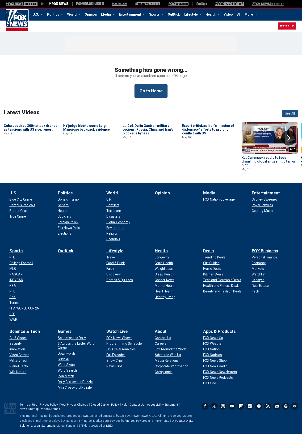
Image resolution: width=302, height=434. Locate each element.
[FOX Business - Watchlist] (258, 274)
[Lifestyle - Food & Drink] (115, 263)
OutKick (174, 14)
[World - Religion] (112, 233)
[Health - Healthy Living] (165, 297)
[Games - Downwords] (67, 353)
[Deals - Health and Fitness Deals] (221, 286)
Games (64, 331)
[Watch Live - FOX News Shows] (119, 338)
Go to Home (151, 90)
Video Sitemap (50, 409)
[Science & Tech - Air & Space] (18, 338)
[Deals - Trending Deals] (214, 257)
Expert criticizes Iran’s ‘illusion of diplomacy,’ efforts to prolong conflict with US (208, 161)
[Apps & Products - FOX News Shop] (215, 360)
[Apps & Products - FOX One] (209, 383)
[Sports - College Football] (21, 263)
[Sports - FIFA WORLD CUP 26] (24, 308)
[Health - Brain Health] (164, 263)
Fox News (17, 20)
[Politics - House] (62, 211)
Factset (130, 420)
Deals (208, 250)
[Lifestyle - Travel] (111, 257)
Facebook (205, 406)
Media (106, 14)
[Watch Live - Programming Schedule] (124, 343)
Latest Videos (22, 112)
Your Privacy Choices (74, 404)
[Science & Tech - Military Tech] (18, 360)
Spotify (285, 406)
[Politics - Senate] (63, 205)
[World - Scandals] (113, 239)
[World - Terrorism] (113, 211)
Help (124, 404)
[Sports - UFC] (12, 314)
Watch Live (117, 331)
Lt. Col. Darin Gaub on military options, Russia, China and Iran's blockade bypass (148, 161)
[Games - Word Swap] (66, 365)
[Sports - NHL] (12, 291)
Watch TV (287, 26)
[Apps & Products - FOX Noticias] (212, 355)
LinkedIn (249, 406)
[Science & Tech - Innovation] (17, 349)
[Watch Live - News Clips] (114, 366)
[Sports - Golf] (12, 297)
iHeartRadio (294, 406)
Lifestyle (191, 14)
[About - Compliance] (163, 372)
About (161, 331)
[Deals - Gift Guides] (211, 263)
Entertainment (130, 14)
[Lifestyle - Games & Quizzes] (119, 280)
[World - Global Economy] (118, 222)
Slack (258, 406)
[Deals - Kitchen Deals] (213, 274)
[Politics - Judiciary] (64, 216)
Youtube (231, 406)
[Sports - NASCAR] (16, 274)
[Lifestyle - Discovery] (113, 274)
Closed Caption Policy (105, 404)
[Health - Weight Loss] (164, 269)
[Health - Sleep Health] (164, 274)
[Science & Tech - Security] (15, 343)
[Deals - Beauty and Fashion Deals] (222, 291)
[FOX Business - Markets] (258, 269)
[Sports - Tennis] (14, 303)
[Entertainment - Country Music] (262, 211)
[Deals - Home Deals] (212, 269)
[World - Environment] (116, 228)
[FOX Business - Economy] (259, 263)
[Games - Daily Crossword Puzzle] (75, 382)
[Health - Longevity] (162, 257)
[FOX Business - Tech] (255, 291)
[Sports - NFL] (12, 257)
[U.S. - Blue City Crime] (20, 199)
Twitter (214, 406)
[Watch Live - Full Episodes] (116, 355)
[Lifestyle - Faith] (110, 269)
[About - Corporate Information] (171, 366)
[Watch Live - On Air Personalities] (121, 349)
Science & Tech (24, 331)
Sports (154, 14)
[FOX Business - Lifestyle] (258, 280)
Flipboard (240, 406)
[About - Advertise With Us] (168, 355)
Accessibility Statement (162, 404)
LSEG (109, 425)
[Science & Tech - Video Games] (19, 355)
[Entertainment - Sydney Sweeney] (264, 199)
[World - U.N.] (109, 199)
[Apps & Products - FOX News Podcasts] (218, 377)
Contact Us (137, 404)
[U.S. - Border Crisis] (18, 211)
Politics (53, 14)
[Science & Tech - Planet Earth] (18, 366)
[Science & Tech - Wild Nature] (17, 372)
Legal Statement (44, 425)
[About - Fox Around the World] (171, 349)
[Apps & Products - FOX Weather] (213, 343)
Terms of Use (28, 404)
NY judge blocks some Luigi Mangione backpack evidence (86, 159)
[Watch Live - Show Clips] (114, 360)
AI (238, 14)
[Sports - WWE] (13, 320)
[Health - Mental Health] (165, 286)
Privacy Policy (49, 404)
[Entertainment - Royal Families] (262, 205)
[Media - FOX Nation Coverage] (219, 199)
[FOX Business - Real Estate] (260, 286)
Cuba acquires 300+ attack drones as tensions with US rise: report (30, 159)
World (72, 14)
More (248, 14)
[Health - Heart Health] (164, 291)
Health (211, 14)
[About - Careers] (161, 343)
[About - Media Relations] (167, 360)
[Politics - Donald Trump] (68, 199)
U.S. (36, 14)
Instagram (222, 406)
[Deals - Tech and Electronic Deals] (222, 280)
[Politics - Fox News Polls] (69, 228)
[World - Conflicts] (112, 205)
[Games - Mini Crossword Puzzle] (75, 387)
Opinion (91, 14)
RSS (267, 406)
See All (290, 113)
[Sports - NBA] (12, 286)
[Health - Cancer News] (164, 280)
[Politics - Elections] (64, 233)
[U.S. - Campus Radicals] (22, 205)
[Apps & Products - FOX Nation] (211, 349)
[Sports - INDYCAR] (16, 280)
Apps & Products (219, 331)
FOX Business (265, 250)
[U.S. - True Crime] (17, 216)
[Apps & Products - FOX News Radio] (215, 366)
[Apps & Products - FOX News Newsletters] (220, 372)
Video (228, 14)
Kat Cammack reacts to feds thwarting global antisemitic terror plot (269, 161)
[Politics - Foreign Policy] (68, 222)
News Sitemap (29, 409)
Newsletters (276, 406)
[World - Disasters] (113, 216)
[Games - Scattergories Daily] (72, 338)
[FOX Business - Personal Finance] (264, 257)
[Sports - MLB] (12, 269)
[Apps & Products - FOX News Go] (213, 338)
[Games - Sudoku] (63, 359)
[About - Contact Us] (163, 338)
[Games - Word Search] (67, 370)
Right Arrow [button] (288, 138)
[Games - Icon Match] (66, 376)
